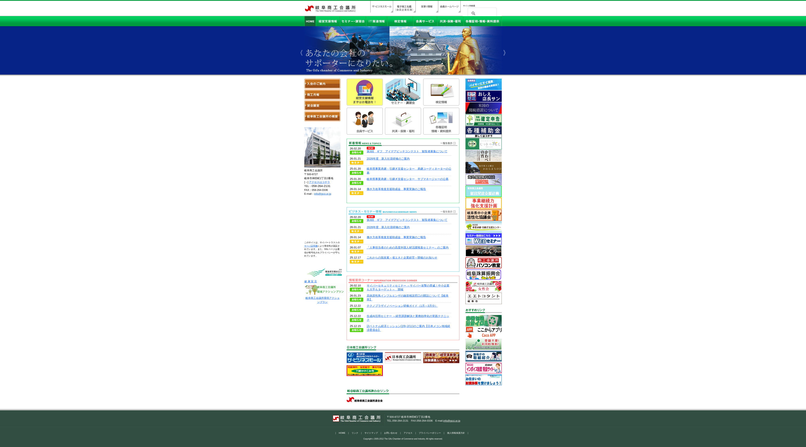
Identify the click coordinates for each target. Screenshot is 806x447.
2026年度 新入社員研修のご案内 (388, 158)
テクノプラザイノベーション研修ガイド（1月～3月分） (402, 305)
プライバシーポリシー (430, 433)
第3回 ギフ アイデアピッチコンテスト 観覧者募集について (407, 151)
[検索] (481, 13)
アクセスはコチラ (319, 182)
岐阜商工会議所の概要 (322, 116)
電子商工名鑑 (404, 6)
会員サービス (425, 21)
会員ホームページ (449, 6)
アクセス (408, 433)
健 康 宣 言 (324, 280)
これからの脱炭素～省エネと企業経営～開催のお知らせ (402, 257)
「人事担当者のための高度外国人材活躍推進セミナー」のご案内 (408, 247)
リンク (355, 433)
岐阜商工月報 (322, 94)
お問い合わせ (390, 433)
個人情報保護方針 (456, 433)
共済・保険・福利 (450, 21)
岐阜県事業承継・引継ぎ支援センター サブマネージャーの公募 (408, 179)
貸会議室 (322, 105)
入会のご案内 (322, 84)
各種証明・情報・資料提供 (482, 21)
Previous (302, 41)
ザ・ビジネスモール (381, 6)
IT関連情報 (376, 21)
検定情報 (400, 21)
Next (504, 41)
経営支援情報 (328, 21)
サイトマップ (371, 433)
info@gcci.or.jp (322, 193)
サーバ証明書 (311, 246)
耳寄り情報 (426, 6)
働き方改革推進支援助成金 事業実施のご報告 (396, 189)
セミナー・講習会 (353, 21)
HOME (310, 21)
